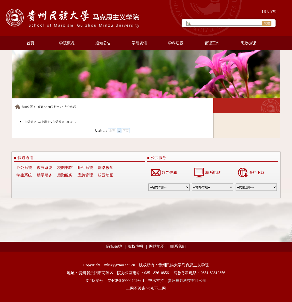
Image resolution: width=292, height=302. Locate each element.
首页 (30, 43)
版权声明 (135, 246)
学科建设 (176, 43)
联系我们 (178, 246)
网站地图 (156, 246)
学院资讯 (139, 43)
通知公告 (103, 43)
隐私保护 (114, 246)
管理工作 (212, 43)
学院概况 (67, 43)
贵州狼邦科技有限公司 (187, 280)
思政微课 (248, 43)
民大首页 (269, 11)
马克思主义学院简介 (51, 122)
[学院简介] (30, 122)
